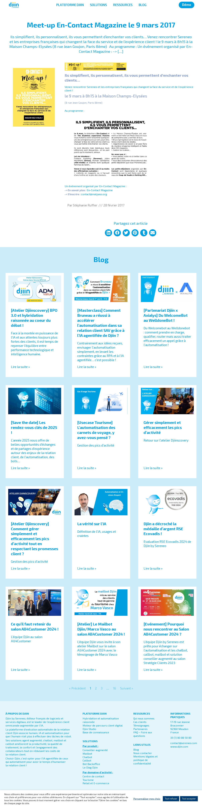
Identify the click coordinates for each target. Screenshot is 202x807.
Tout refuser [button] (171, 798)
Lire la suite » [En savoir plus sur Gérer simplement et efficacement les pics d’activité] (153, 468)
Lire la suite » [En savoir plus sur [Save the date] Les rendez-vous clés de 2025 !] (20, 468)
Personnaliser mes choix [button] (146, 798)
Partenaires (140, 728)
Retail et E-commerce (96, 783)
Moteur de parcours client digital (103, 725)
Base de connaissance (96, 732)
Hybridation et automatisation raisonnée (101, 720)
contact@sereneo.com (183, 743)
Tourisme (88, 779)
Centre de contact (93, 776)
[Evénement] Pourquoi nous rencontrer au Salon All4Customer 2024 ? (166, 629)
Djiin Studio (89, 728)
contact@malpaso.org (94, 194)
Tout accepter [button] (189, 798)
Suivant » (126, 688)
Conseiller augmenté (95, 750)
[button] (108, 232)
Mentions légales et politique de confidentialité (145, 760)
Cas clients (139, 721)
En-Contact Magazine (100, 190)
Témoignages (141, 725)
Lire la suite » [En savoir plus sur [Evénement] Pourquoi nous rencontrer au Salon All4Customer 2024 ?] (153, 670)
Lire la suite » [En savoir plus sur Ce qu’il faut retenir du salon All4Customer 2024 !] (20, 670)
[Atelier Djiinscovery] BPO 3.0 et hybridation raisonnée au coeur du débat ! (34, 318)
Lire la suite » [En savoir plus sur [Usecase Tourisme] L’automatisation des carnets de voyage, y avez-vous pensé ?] (86, 468)
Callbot (87, 760)
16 (114, 688)
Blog (136, 749)
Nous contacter (142, 753)
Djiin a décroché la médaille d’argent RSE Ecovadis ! (163, 528)
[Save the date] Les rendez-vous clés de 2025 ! (34, 427)
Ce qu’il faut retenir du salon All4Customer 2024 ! (34, 626)
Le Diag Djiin (90, 767)
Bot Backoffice (91, 763)
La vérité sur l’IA (91, 523)
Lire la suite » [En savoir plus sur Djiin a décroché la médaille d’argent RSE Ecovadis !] (153, 568)
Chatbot (87, 757)
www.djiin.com (179, 746)
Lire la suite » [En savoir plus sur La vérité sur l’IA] (86, 568)
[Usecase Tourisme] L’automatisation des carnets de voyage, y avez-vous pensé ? (96, 430)
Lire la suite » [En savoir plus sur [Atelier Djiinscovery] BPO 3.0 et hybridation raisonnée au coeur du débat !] (20, 367)
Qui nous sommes (143, 718)
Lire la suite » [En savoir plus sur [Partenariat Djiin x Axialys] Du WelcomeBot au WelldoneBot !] (153, 367)
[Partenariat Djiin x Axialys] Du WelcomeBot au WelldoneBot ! (166, 315)
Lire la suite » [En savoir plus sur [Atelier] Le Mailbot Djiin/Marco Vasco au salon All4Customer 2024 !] (86, 670)
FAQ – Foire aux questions (142, 734)
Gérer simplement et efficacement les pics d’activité (163, 427)
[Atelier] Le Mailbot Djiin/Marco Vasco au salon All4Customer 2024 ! (101, 629)
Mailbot (87, 753)
